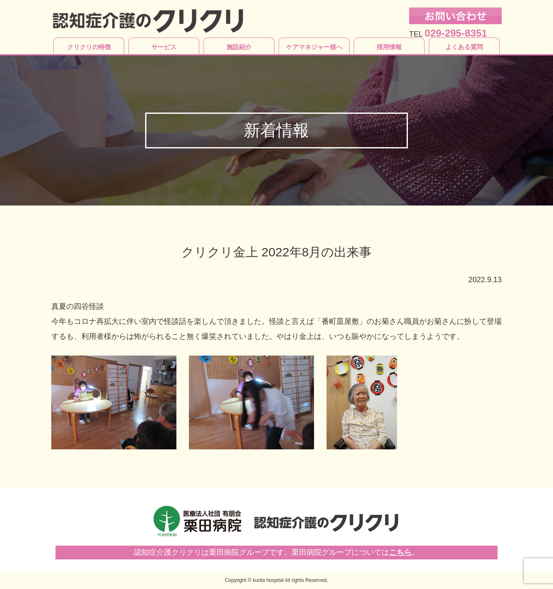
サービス (163, 46)
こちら (400, 552)
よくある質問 (464, 46)
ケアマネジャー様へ (314, 46)
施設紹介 (238, 46)
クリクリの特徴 (89, 46)
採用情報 (389, 46)
